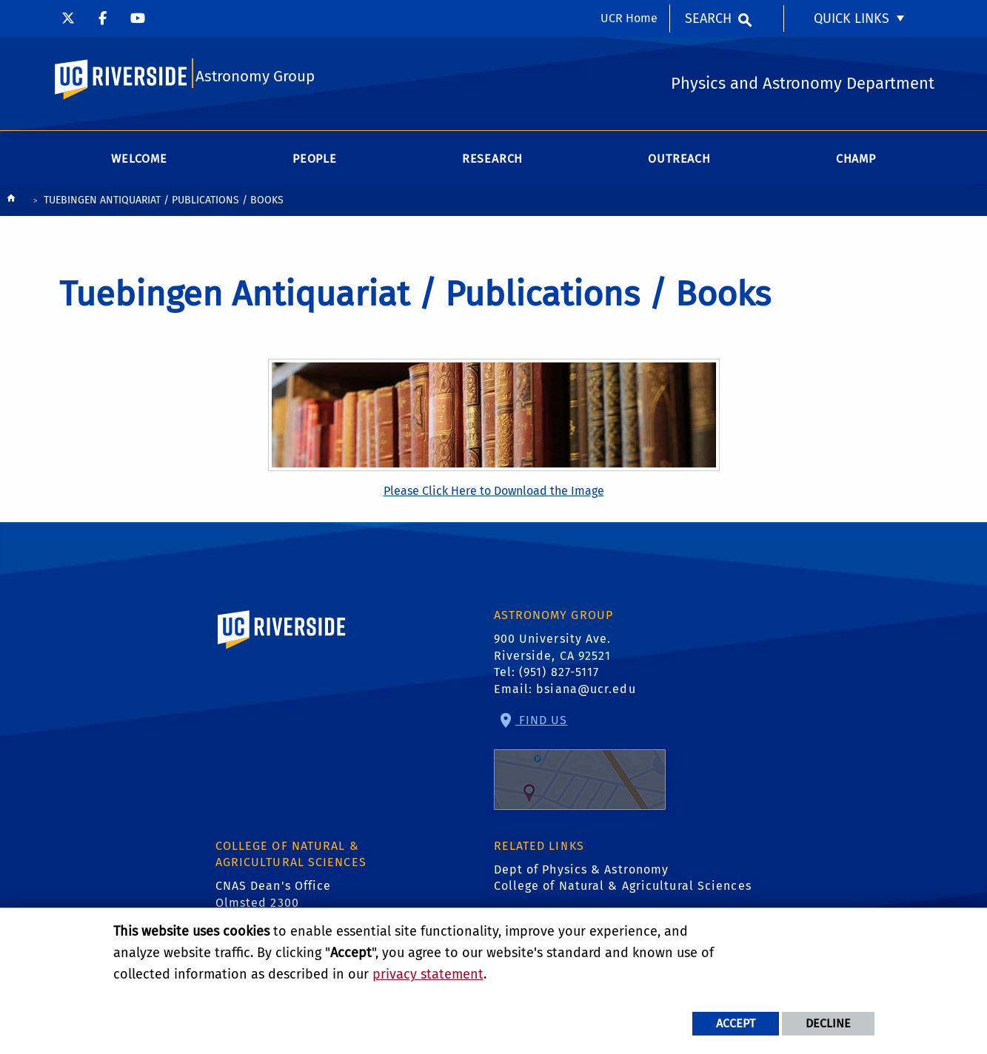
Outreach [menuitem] (679, 162)
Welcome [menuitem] (139, 162)
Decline (828, 1023)
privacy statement (428, 974)
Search (708, 18)
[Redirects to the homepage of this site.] (11, 205)
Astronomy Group (255, 79)
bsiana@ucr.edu (585, 693)
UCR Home (629, 18)
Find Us (580, 765)
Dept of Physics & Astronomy (581, 873)
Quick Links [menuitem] (851, 18)
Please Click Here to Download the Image (494, 494)
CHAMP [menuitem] (856, 162)
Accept (735, 1023)
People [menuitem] (314, 162)
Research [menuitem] (492, 162)
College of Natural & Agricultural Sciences (623, 890)
